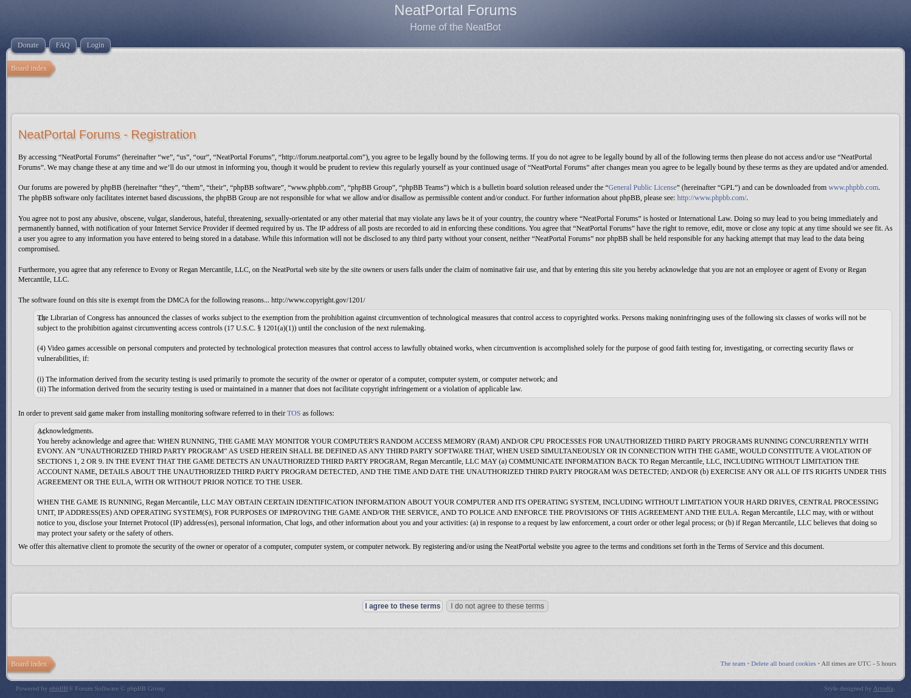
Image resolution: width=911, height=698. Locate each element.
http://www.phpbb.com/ (711, 198)
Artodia (883, 688)
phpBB (58, 688)
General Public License (643, 187)
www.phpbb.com (853, 187)
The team (733, 663)
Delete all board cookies (783, 663)
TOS (293, 413)
